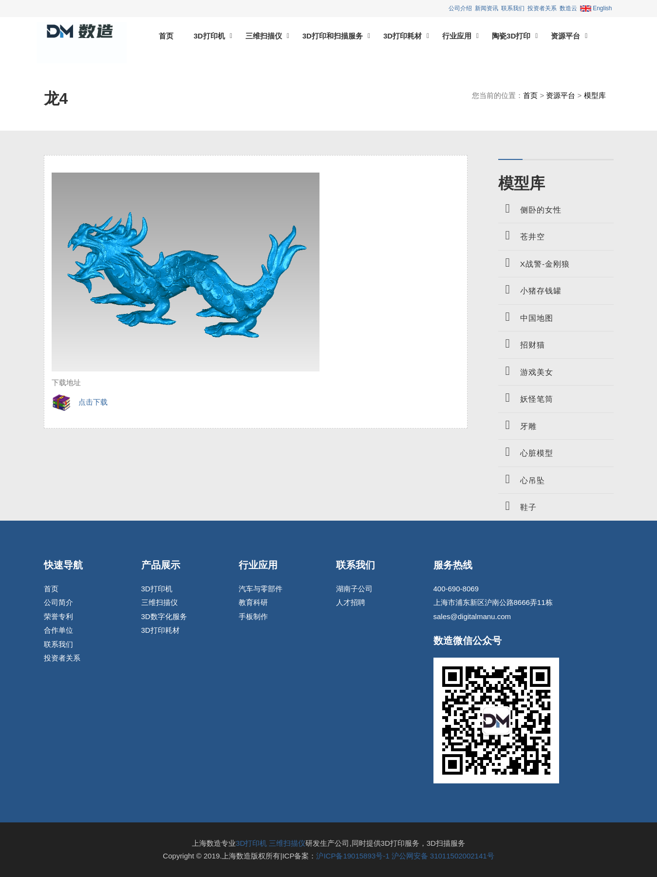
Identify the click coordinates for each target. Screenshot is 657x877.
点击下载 (80, 402)
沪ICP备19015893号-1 (352, 856)
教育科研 (253, 602)
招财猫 (521, 343)
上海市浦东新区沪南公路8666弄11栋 (493, 602)
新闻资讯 (486, 8)
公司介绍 (460, 8)
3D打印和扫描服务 (332, 36)
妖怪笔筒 (525, 397)
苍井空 (521, 235)
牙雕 (517, 425)
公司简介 (58, 602)
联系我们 (513, 8)
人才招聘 (350, 602)
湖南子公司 (354, 589)
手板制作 (253, 616)
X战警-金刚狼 (534, 262)
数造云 (568, 8)
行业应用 (456, 36)
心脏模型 (525, 452)
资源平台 (565, 36)
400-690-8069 (456, 589)
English (596, 8)
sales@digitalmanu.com (472, 616)
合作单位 (58, 630)
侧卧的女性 (530, 208)
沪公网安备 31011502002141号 (443, 856)
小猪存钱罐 (530, 289)
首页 (166, 36)
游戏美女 (525, 371)
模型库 (595, 95)
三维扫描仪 (263, 36)
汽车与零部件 (260, 589)
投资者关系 (542, 8)
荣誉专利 (58, 616)
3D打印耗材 (402, 36)
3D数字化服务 (164, 616)
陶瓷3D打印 (511, 36)
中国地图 (525, 317)
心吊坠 (521, 479)
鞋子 (517, 506)
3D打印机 (209, 36)
